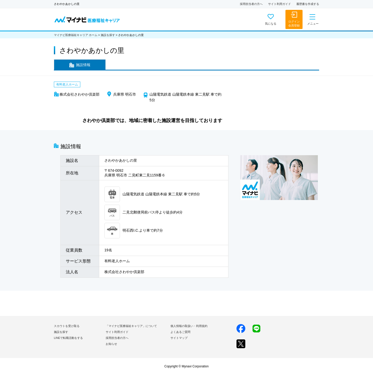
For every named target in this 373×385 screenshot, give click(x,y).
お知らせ (111, 343)
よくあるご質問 (180, 331)
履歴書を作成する (307, 3)
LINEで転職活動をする (68, 337)
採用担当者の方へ (251, 3)
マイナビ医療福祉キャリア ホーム (75, 35)
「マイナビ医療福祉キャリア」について (131, 325)
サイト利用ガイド (279, 3)
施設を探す (108, 35)
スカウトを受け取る (67, 325)
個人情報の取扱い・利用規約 (188, 325)
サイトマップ (179, 337)
